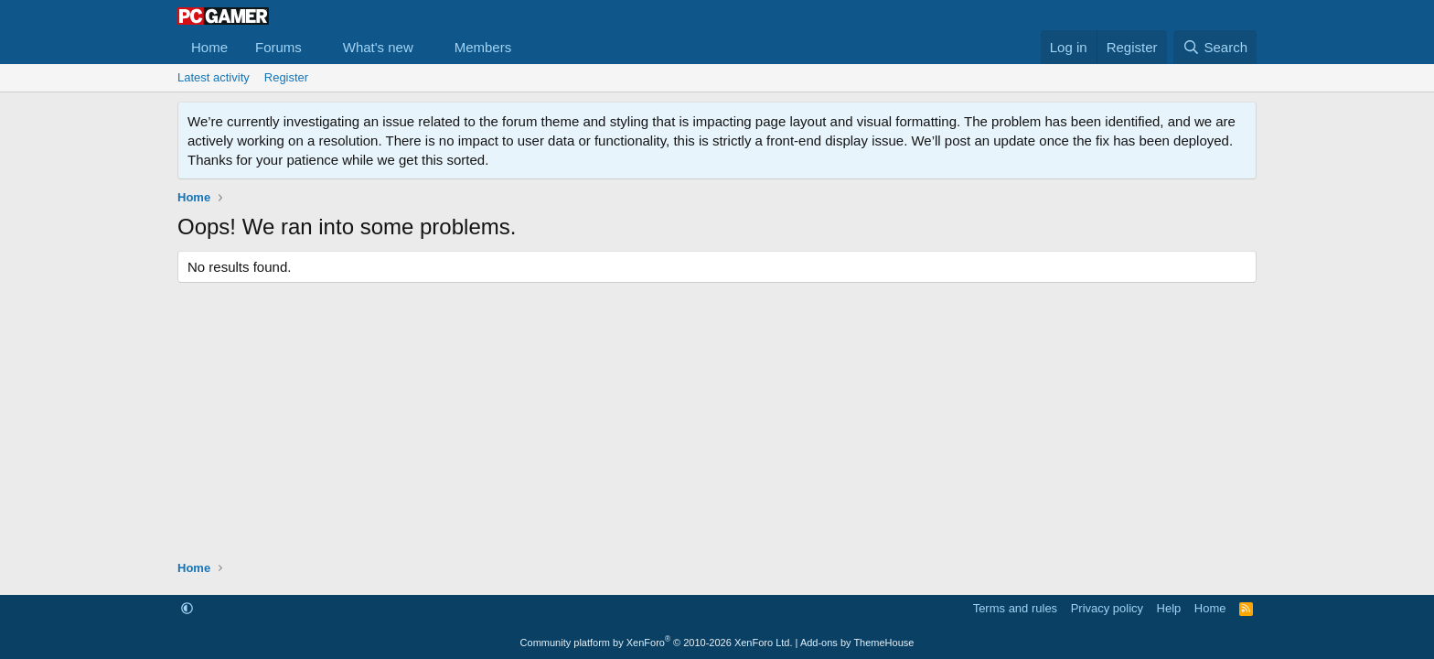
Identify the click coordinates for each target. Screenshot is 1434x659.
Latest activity (213, 77)
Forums (278, 47)
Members (483, 47)
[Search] (1215, 47)
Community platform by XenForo (656, 642)
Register (286, 77)
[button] (316, 47)
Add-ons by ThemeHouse (857, 642)
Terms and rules (1015, 608)
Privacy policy (1107, 608)
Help (1169, 608)
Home (209, 47)
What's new (378, 47)
